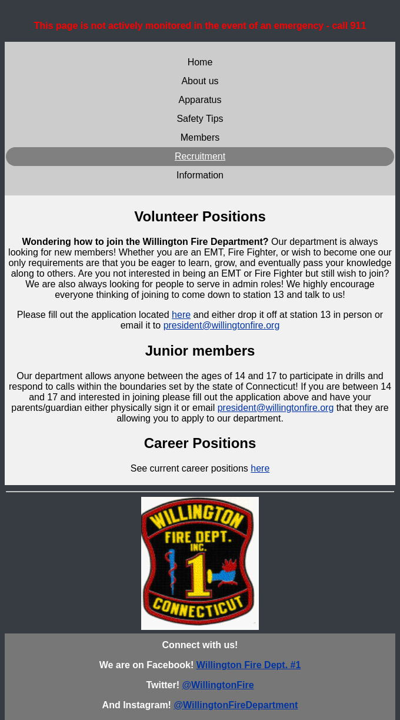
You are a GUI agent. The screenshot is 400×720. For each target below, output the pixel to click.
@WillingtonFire (218, 685)
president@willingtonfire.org (222, 325)
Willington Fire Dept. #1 (248, 665)
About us (199, 81)
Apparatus (200, 100)
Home (200, 62)
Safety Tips (199, 119)
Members (200, 137)
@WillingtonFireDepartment (236, 705)
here (181, 315)
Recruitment (200, 156)
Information (200, 175)
